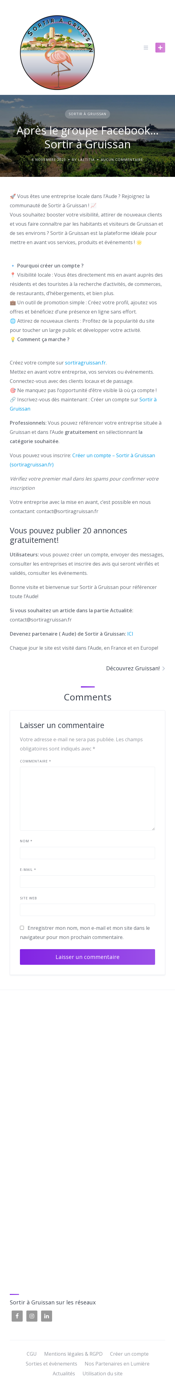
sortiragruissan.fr (85, 362)
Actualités (64, 1373)
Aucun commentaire (122, 159)
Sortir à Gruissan (87, 113)
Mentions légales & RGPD (73, 1353)
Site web (28, 898)
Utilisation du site (102, 1373)
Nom (26, 841)
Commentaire (35, 761)
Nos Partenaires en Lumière (117, 1363)
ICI (130, 633)
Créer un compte (129, 1353)
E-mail (28, 869)
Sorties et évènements (51, 1363)
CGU (32, 1353)
